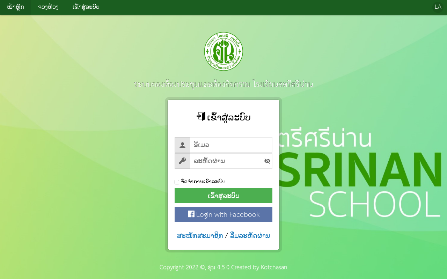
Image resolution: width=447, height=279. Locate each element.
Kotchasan (274, 267)
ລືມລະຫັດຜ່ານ (250, 235)
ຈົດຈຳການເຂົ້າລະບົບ (200, 181)
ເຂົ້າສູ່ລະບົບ (224, 196)
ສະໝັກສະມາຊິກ (200, 235)
